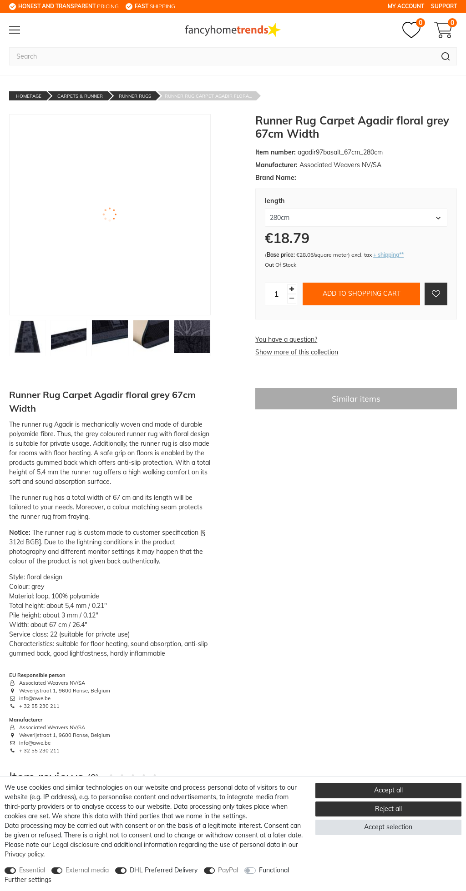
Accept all (388, 790)
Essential (32, 870)
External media (87, 870)
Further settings (28, 880)
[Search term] (222, 56)
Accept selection (388, 827)
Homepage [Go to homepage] (28, 96)
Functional (274, 870)
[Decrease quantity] (291, 299)
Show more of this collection (296, 352)
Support (444, 6)
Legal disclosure (75, 845)
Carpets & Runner (80, 96)
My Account (406, 6)
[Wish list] (413, 30)
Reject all (388, 809)
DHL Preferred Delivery (164, 870)
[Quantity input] (276, 294)
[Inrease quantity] (291, 289)
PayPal (228, 870)
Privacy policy (24, 854)
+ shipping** (388, 254)
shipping (155, 6)
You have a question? (286, 339)
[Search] (446, 56)
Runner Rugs (135, 96)
